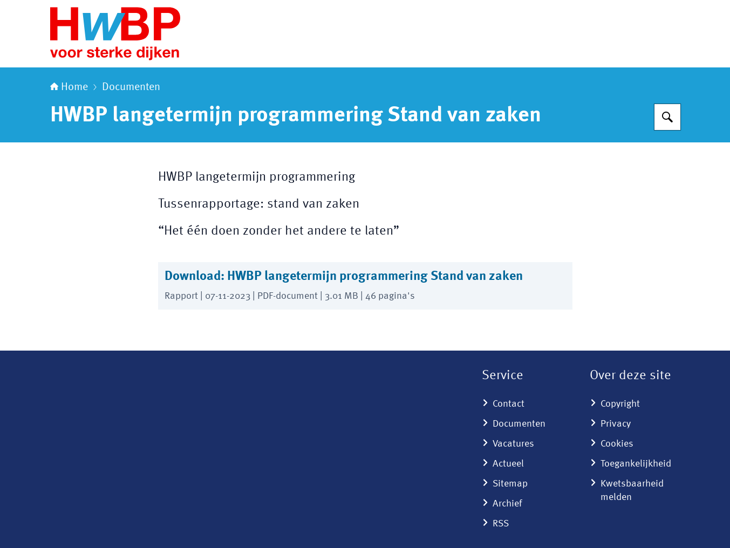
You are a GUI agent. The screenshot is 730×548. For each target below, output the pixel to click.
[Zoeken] (667, 117)
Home (69, 87)
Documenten (131, 87)
